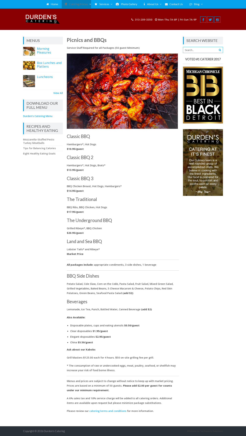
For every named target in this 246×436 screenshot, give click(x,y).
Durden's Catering (54, 431)
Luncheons (45, 77)
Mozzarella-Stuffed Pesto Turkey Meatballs (38, 141)
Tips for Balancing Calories (39, 148)
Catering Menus (76, 4)
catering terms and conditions (107, 411)
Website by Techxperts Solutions (205, 431)
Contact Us (174, 4)
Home (52, 4)
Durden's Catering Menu (37, 116)
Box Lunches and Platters (49, 65)
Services (102, 4)
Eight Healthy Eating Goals (39, 153)
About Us (151, 4)
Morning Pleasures (44, 50)
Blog (194, 4)
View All (58, 93)
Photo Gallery (126, 4)
